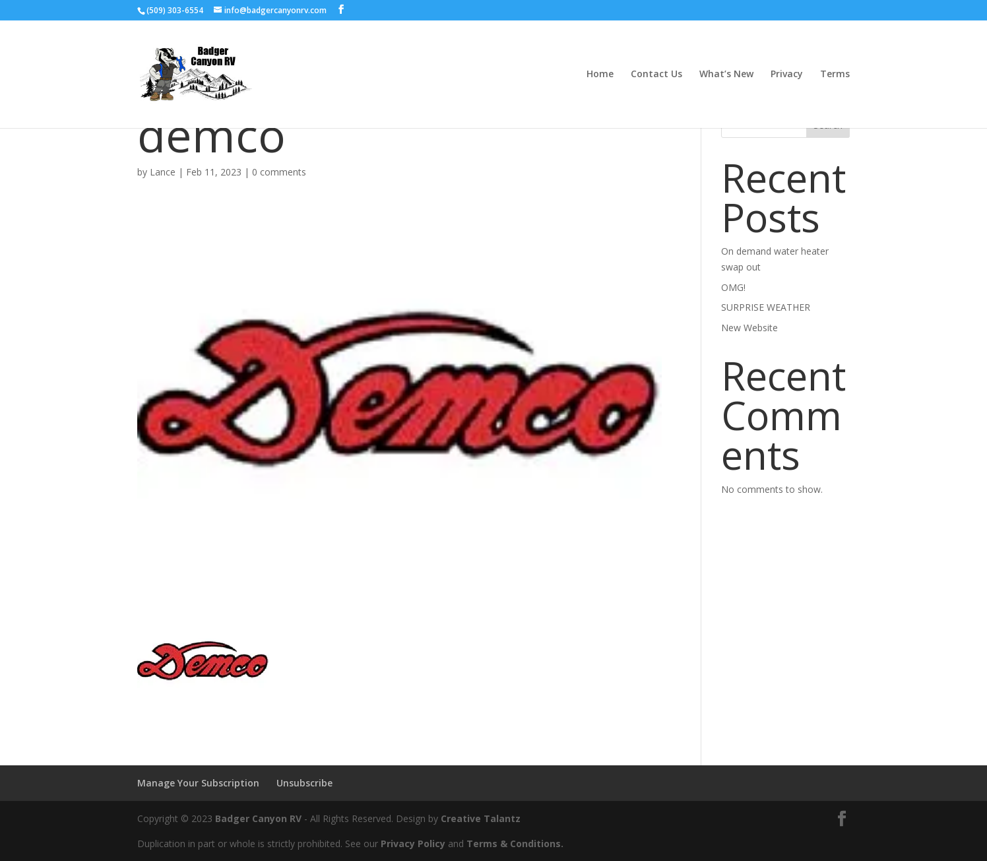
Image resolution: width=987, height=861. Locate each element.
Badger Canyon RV (258, 818)
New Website (749, 327)
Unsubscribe (304, 783)
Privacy (787, 74)
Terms (835, 74)
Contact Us (656, 74)
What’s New (726, 74)
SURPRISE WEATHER (765, 307)
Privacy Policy (413, 843)
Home (600, 74)
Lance (162, 172)
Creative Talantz (481, 818)
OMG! (733, 287)
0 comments (279, 172)
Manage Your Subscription (198, 783)
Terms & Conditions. (514, 843)
